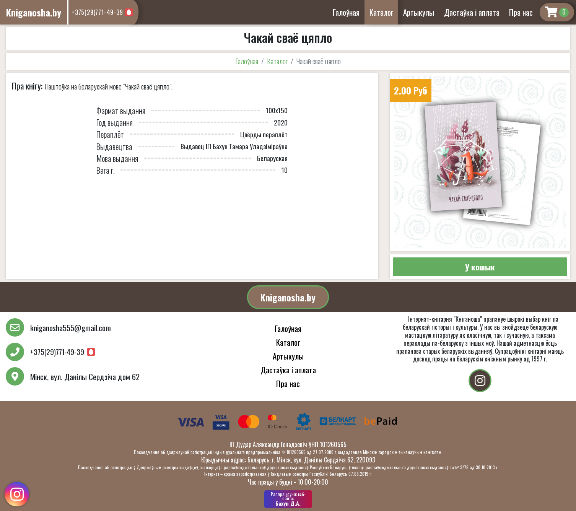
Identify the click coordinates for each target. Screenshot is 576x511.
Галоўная (346, 12)
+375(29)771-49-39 (97, 12)
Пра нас (521, 12)
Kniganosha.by (288, 297)
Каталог (381, 12)
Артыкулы (418, 12)
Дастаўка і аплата (472, 12)
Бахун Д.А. (288, 499)
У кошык (480, 267)
